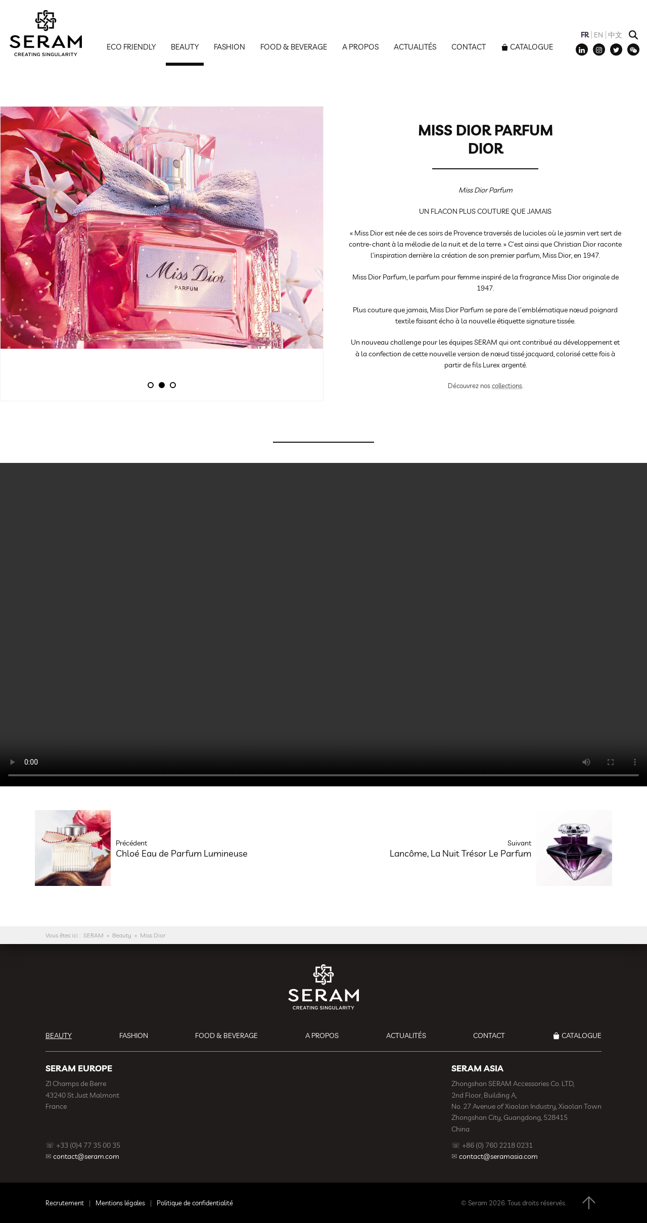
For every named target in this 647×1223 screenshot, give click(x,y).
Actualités (415, 47)
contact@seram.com (86, 1156)
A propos (360, 47)
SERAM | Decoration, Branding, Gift (45, 33)
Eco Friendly (131, 47)
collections (507, 386)
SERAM (93, 935)
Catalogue (531, 47)
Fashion (229, 47)
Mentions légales (120, 1203)
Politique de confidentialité (195, 1203)
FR (585, 34)
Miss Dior (153, 935)
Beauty (185, 47)
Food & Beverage (293, 47)
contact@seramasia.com (498, 1156)
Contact (468, 47)
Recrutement (64, 1203)
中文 (615, 34)
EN (598, 34)
